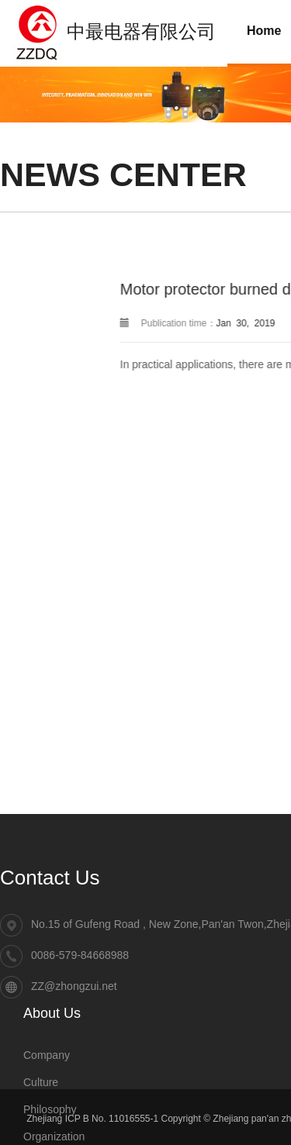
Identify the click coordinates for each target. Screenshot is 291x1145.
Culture (40, 1083)
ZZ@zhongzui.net (74, 987)
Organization (54, 1137)
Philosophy (50, 1110)
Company (46, 1056)
